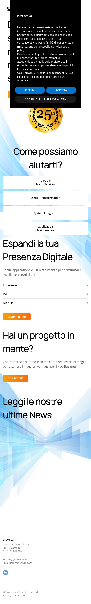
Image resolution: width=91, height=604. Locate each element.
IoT (5, 294)
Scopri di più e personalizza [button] (45, 593)
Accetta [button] (61, 584)
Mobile (8, 303)
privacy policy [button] (25, 528)
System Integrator (45, 213)
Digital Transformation (45, 198)
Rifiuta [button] (30, 584)
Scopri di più (21, 95)
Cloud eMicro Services (45, 182)
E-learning (10, 285)
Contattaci (16, 378)
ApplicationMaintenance (45, 228)
